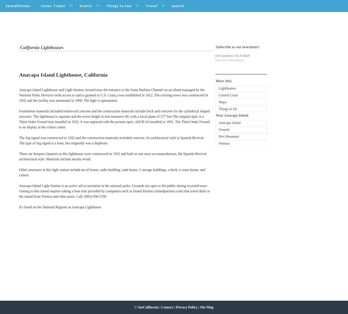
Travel (151, 6)
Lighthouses (227, 88)
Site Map (207, 307)
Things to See (118, 6)
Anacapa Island (230, 123)
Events (86, 6)
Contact (167, 307)
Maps (223, 102)
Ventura (224, 143)
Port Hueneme (229, 136)
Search (178, 6)
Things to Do (228, 109)
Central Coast (228, 95)
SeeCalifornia (18, 6)
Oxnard (224, 129)
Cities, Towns (53, 6)
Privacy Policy (186, 307)
